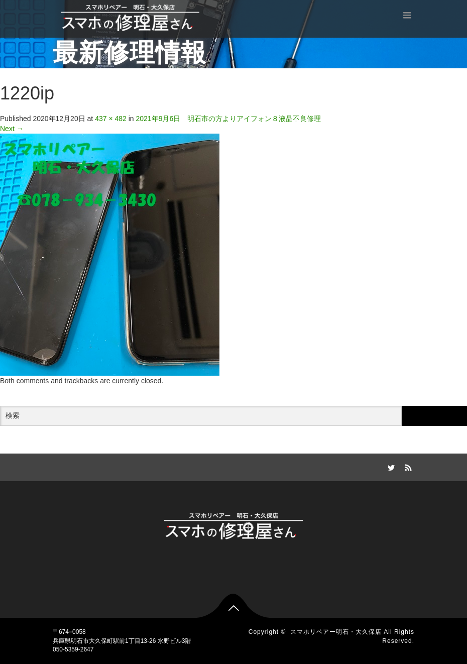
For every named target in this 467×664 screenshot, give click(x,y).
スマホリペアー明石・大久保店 (336, 631)
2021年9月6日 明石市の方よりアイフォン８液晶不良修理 (228, 119)
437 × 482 (111, 119)
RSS (406, 466)
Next (12, 129)
